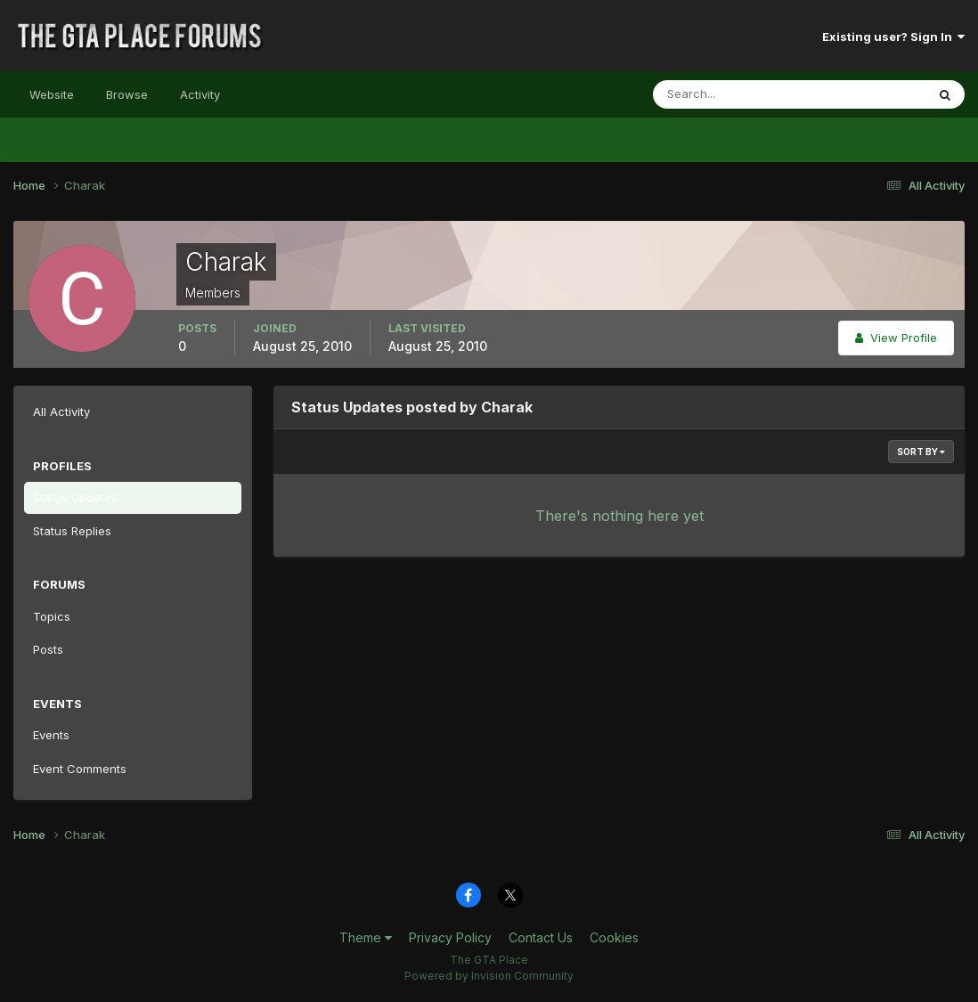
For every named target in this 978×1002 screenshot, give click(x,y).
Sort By (921, 451)
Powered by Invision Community (489, 975)
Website (51, 94)
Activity (200, 94)
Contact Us (541, 937)
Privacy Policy (450, 937)
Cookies (614, 937)
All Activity (61, 411)
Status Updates (75, 497)
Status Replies (72, 531)
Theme (365, 937)
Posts (48, 649)
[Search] (731, 94)
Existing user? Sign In (893, 36)
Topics (51, 616)
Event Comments (79, 769)
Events (51, 735)
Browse (127, 94)
